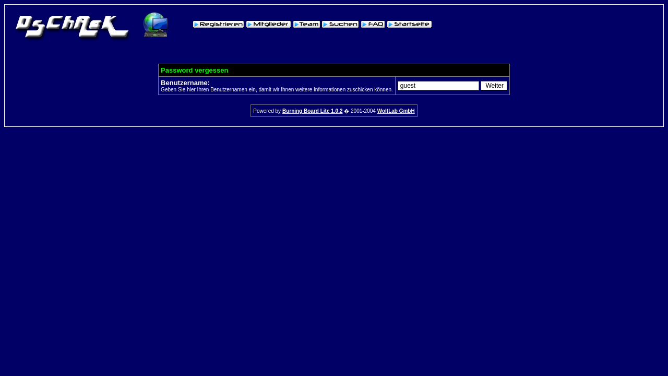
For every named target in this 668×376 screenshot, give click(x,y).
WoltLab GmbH (396, 111)
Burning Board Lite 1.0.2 (312, 111)
